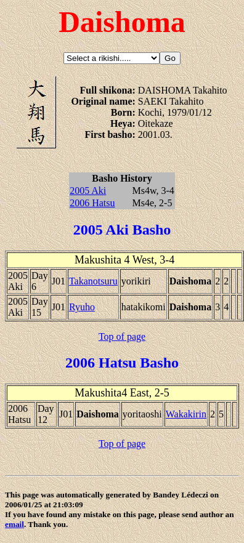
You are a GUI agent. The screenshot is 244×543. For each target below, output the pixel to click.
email (14, 524)
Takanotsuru (93, 281)
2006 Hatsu (92, 203)
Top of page (122, 336)
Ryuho (82, 307)
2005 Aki (88, 190)
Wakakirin (186, 414)
